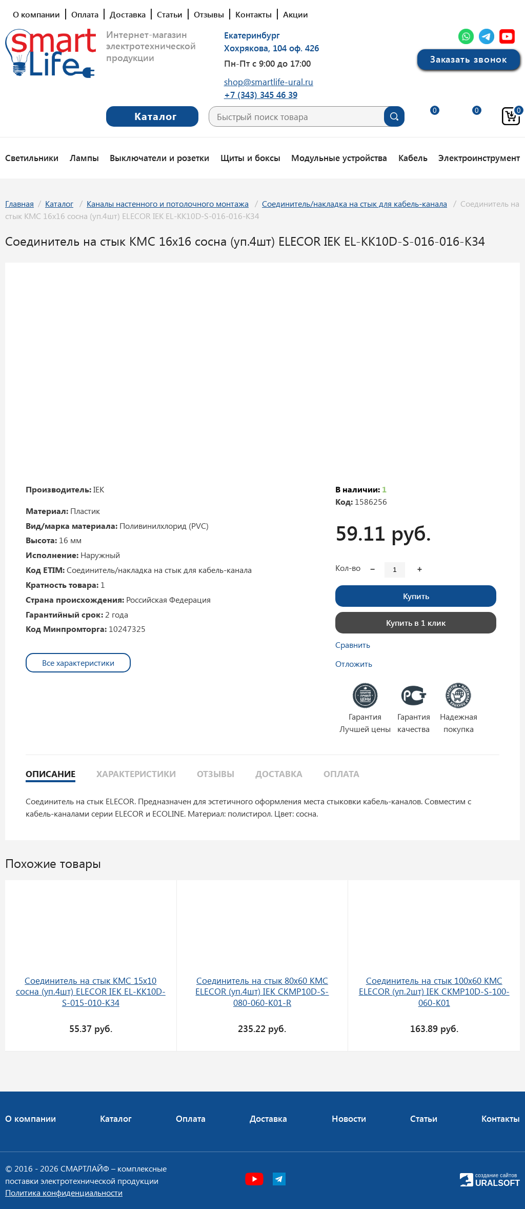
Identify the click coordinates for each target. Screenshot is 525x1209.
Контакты (253, 14)
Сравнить (352, 644)
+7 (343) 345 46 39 (260, 94)
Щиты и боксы (250, 157)
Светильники (31, 157)
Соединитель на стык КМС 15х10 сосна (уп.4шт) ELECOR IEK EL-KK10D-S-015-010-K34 (91, 991)
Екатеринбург (252, 35)
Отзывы (209, 14)
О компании (36, 14)
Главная (19, 203)
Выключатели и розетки (159, 157)
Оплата (84, 14)
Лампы (84, 157)
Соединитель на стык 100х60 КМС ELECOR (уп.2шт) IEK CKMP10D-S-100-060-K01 (434, 991)
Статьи (170, 14)
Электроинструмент (479, 157)
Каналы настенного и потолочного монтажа (168, 203)
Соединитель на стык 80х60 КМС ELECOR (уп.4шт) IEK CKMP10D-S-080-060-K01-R (262, 991)
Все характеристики (78, 662)
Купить (416, 595)
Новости (349, 1118)
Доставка (128, 14)
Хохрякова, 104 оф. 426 (271, 47)
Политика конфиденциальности (64, 1192)
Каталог (59, 203)
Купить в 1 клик (416, 622)
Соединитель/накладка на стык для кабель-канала (354, 203)
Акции (295, 14)
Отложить (353, 663)
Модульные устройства (339, 157)
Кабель (413, 157)
